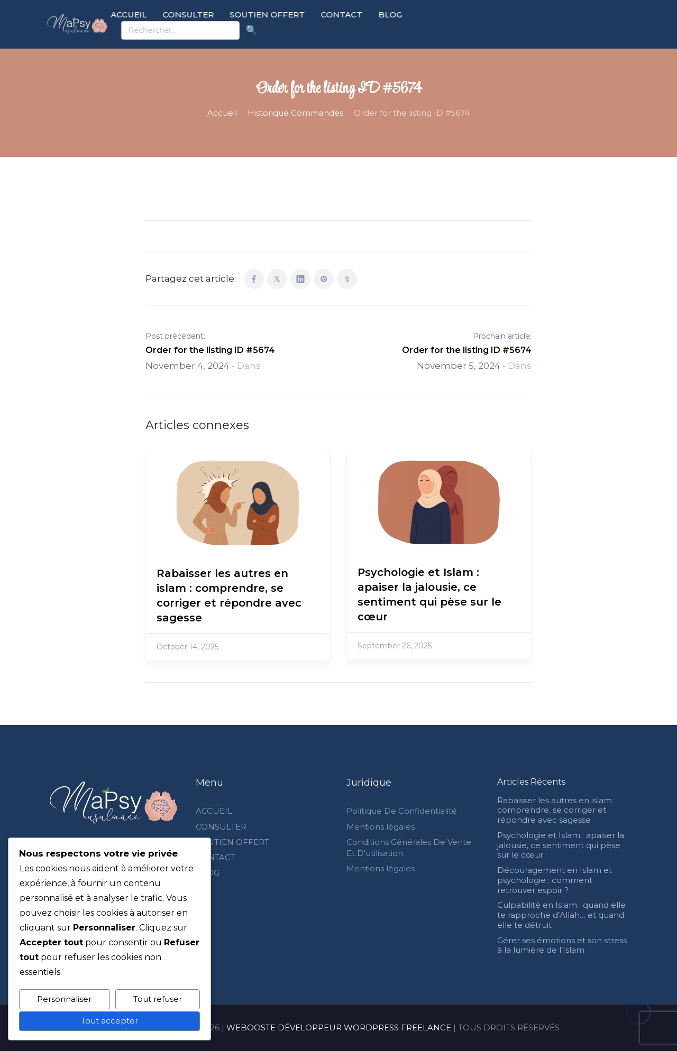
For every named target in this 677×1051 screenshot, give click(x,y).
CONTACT (370, 15)
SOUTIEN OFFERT (296, 15)
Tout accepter (109, 1021)
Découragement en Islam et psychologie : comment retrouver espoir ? (554, 880)
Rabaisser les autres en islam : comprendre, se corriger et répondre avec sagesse (556, 810)
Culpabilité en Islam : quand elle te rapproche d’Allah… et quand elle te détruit (561, 915)
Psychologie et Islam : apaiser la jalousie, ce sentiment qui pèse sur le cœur (560, 845)
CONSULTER (217, 15)
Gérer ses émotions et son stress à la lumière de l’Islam (562, 945)
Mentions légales (380, 827)
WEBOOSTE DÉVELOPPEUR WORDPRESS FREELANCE (338, 1027)
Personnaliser (64, 999)
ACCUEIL (158, 15)
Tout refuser (157, 999)
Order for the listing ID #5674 (210, 350)
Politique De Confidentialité (401, 811)
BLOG (419, 15)
